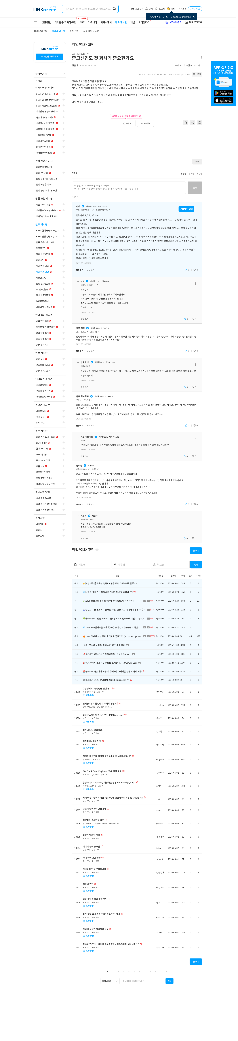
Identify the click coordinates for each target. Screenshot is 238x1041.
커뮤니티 (92, 22)
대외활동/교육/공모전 (65, 22)
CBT (82, 21)
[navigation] (50, 80)
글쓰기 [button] (196, 550)
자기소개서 (106, 22)
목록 (197, 161)
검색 (196, 564)
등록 (195, 187)
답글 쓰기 (90, 270)
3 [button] (123, 971)
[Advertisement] (137, 143)
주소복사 (197, 74)
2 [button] (118, 971)
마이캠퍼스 (144, 22)
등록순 (191, 174)
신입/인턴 (46, 22)
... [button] (161, 971)
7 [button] (145, 971)
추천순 (183, 174)
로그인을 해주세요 (50, 56)
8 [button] (150, 971)
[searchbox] (142, 981)
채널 (132, 22)
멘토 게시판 (121, 22)
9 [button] (155, 971)
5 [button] (134, 971)
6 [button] (139, 971)
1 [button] (113, 971)
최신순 (199, 174)
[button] (107, 971)
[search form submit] (114, 9)
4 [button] (129, 971)
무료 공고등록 (193, 22)
